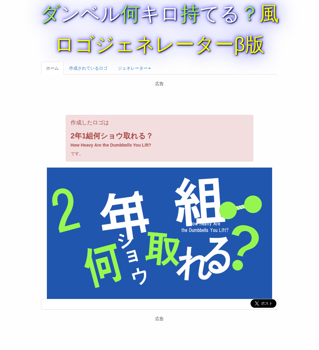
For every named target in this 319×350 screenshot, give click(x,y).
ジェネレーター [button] (134, 68)
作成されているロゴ (88, 68)
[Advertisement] (164, 99)
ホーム (52, 68)
